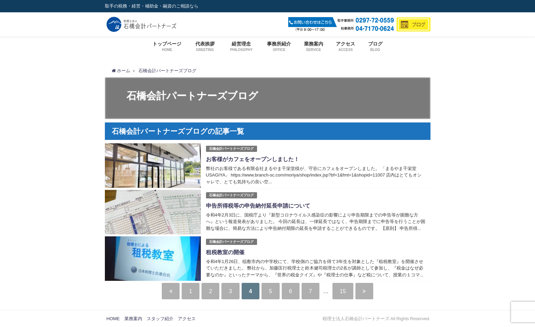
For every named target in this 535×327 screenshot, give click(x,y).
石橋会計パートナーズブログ (231, 148)
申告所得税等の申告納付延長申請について (258, 205)
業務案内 (133, 318)
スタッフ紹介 (160, 318)
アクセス (187, 318)
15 (344, 291)
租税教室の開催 (225, 252)
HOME (113, 318)
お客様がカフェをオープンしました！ (252, 159)
